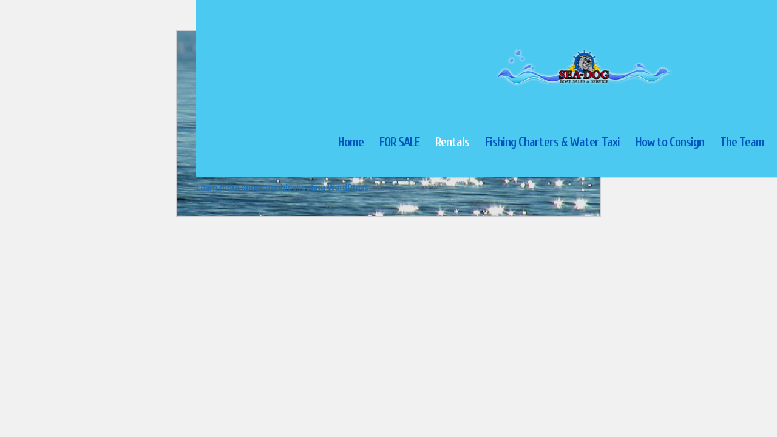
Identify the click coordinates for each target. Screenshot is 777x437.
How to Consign (670, 143)
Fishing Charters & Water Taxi (552, 143)
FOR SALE (399, 143)
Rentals (452, 143)
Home (351, 143)
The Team (742, 143)
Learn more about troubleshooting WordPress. (284, 187)
